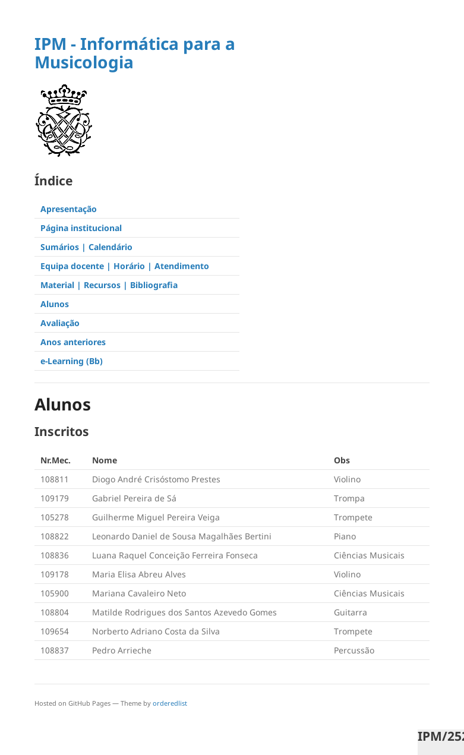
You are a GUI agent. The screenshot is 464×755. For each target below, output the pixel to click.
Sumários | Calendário (86, 246)
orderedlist (170, 703)
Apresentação (68, 208)
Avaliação (60, 322)
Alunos (54, 303)
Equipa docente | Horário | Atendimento (124, 265)
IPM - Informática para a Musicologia (134, 52)
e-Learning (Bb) (71, 361)
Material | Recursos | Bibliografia (109, 284)
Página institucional (81, 227)
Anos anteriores (73, 342)
